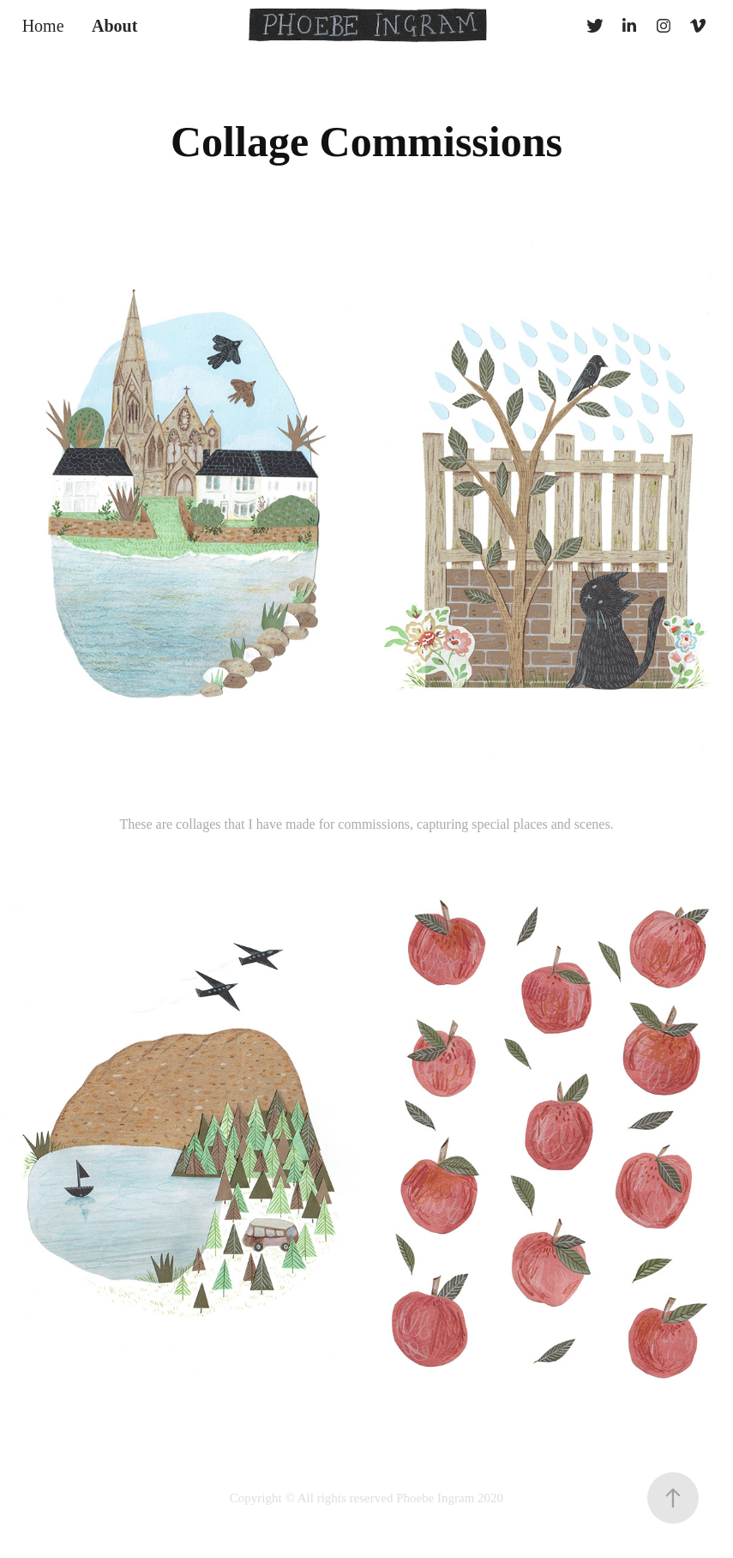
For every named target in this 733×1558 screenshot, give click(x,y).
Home (43, 25)
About (114, 25)
